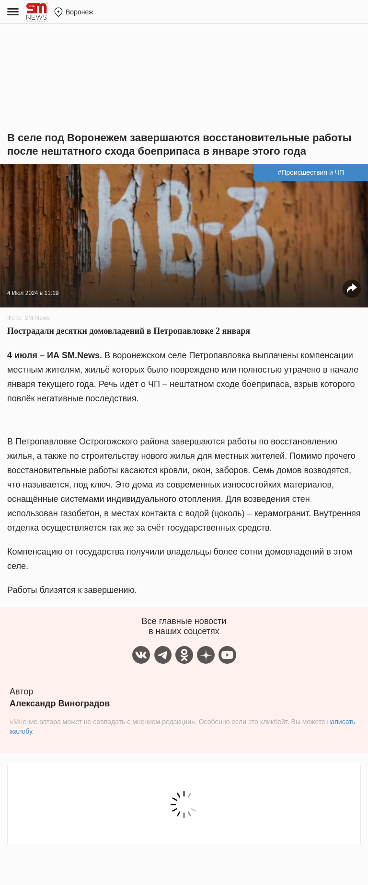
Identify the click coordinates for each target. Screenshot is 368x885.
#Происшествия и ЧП (310, 172)
